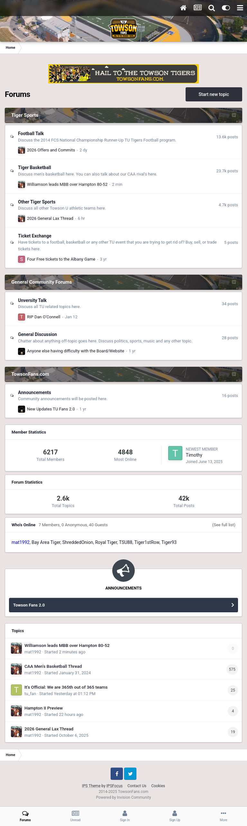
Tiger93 (169, 542)
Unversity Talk (32, 300)
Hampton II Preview (43, 707)
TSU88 (125, 542)
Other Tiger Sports (36, 201)
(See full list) (223, 524)
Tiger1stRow (147, 542)
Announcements (34, 392)
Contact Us (136, 786)
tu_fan (30, 693)
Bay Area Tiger (46, 542)
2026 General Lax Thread (50, 218)
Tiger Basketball (34, 167)
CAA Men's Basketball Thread (53, 666)
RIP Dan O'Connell (43, 316)
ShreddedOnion (77, 542)
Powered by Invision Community (123, 797)
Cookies (158, 786)
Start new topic (214, 94)
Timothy (194, 455)
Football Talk (31, 133)
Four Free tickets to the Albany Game (61, 259)
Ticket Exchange (34, 235)
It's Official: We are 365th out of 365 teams (66, 687)
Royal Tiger (106, 542)
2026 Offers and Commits (51, 150)
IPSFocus (114, 786)
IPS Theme (91, 786)
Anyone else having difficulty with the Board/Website (75, 350)
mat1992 (32, 652)
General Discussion (37, 334)
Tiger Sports (24, 115)
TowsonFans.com (30, 374)
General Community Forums (41, 282)
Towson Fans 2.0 (29, 605)
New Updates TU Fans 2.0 (51, 409)
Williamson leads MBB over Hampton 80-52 (67, 184)
